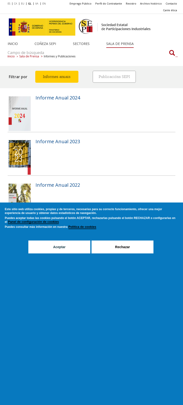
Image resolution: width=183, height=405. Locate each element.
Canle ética (170, 10)
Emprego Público (81, 3)
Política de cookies (82, 227)
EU (22, 3)
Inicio (13, 43)
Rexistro (131, 3)
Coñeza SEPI (45, 43)
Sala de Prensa (120, 43)
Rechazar (122, 247)
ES (9, 3)
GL (29, 3)
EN (44, 3)
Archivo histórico (151, 3)
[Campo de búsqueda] (172, 53)
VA (36, 3)
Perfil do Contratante (108, 3)
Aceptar (59, 247)
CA (15, 3)
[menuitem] (10, 3)
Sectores (81, 43)
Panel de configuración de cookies (33, 222)
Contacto (171, 3)
